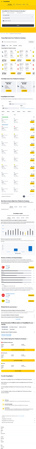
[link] (8, 91)
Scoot (7, 299)
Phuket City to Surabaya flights (6, 334)
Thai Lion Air (8, 265)
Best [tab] (7, 45)
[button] (2, 1)
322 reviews (8, 302)
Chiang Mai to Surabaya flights (6, 335)
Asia (4, 33)
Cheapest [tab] (3, 45)
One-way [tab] (20, 45)
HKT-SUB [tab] (24, 206)
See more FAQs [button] (18, 319)
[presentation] (25, 10)
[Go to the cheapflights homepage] (7, 1)
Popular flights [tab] (12, 329)
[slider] (34, 108)
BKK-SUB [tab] (15, 206)
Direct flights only (20, 12)
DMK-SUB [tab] (11, 206)
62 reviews (7, 296)
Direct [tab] (11, 45)
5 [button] (32, 196)
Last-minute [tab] (15, 45)
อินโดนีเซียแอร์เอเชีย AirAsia (10, 293)
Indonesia (7, 33)
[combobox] (4, 12)
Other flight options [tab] (5, 329)
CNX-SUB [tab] (20, 206)
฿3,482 (23, 11)
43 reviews (7, 268)
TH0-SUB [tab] (8, 217)
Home (1, 33)
